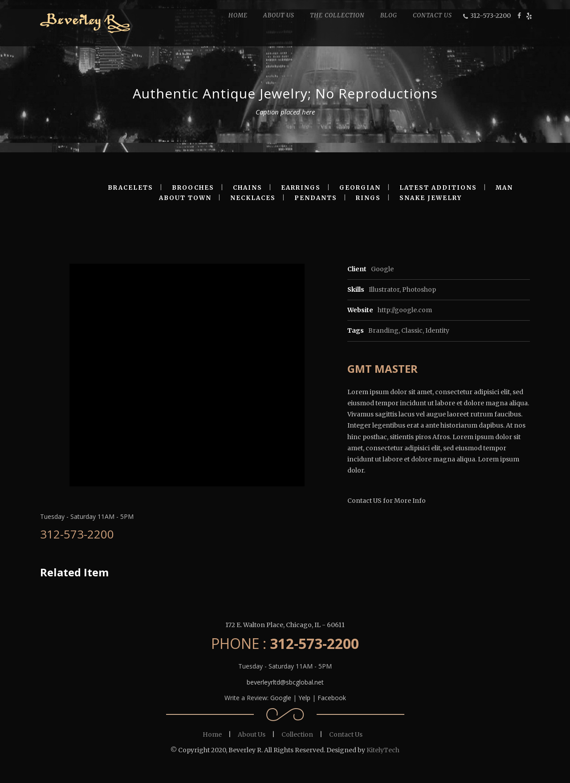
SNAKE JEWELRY (430, 198)
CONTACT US (432, 15)
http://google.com (405, 310)
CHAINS (247, 188)
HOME (238, 15)
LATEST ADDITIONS (438, 188)
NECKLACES (253, 198)
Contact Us (345, 734)
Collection (297, 734)
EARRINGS (301, 188)
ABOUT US (278, 15)
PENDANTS (315, 198)
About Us (251, 734)
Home (212, 734)
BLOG (388, 15)
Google (280, 697)
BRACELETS (130, 188)
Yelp (304, 697)
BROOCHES (193, 188)
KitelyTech (382, 750)
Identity (437, 330)
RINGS (368, 198)
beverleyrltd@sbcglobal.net (285, 682)
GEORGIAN (360, 188)
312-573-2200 (490, 16)
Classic (412, 330)
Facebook (332, 697)
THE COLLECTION (337, 15)
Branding (383, 330)
